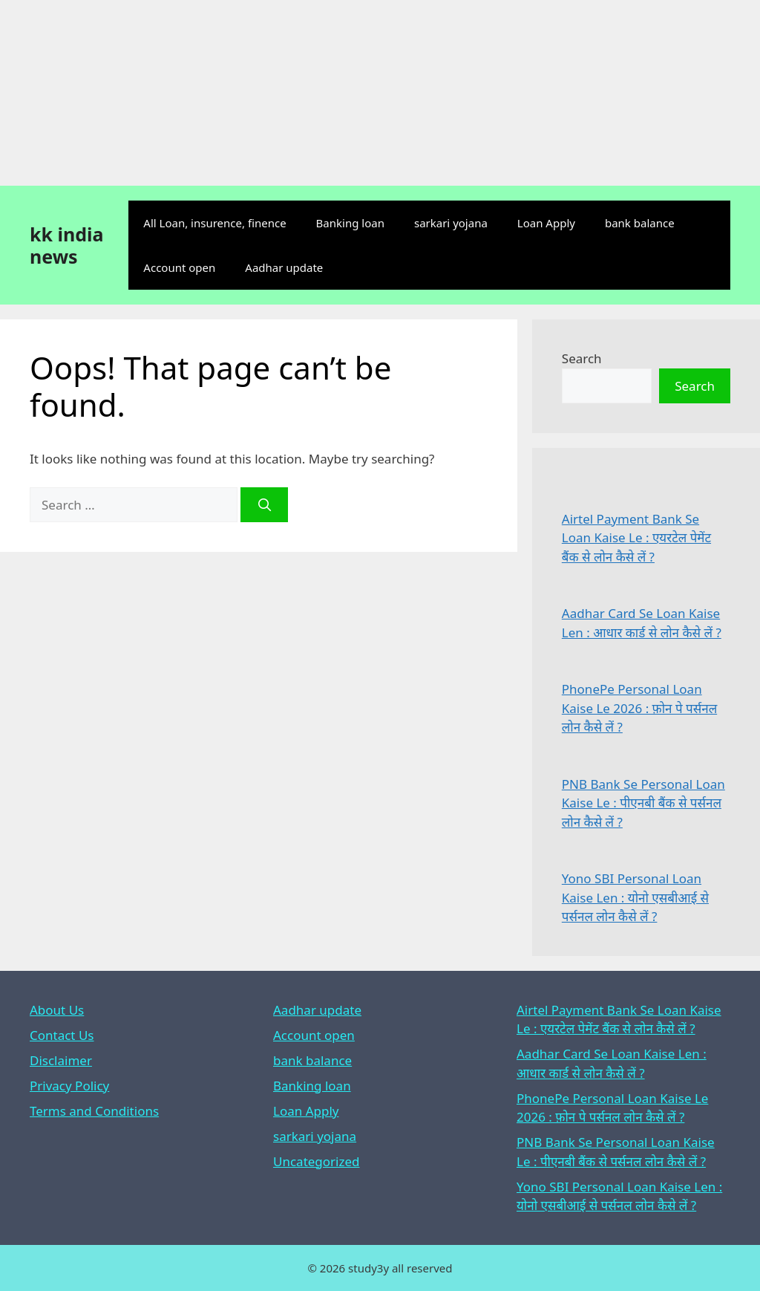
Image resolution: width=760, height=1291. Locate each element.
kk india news (66, 245)
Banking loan (350, 222)
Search (582, 358)
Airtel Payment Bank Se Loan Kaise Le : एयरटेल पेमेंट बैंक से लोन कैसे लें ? (636, 537)
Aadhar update (284, 267)
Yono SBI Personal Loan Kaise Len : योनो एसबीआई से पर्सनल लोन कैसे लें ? (635, 897)
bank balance (640, 222)
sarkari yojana (451, 222)
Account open (179, 267)
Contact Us (62, 1035)
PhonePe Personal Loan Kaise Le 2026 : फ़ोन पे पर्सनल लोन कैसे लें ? (639, 707)
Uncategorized (316, 1161)
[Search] (264, 505)
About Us (57, 1009)
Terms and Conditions (94, 1110)
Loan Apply (546, 222)
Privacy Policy (69, 1085)
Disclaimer (61, 1060)
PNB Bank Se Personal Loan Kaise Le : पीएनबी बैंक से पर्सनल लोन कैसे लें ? (643, 802)
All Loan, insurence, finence (214, 222)
